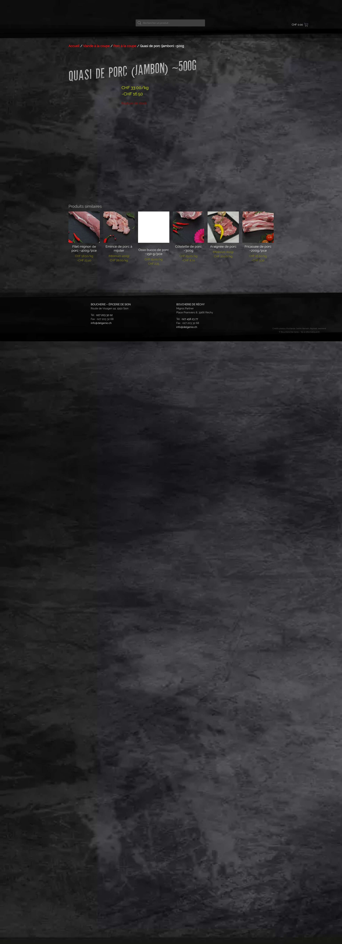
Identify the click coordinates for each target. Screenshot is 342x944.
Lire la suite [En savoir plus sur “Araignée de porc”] (223, 518)
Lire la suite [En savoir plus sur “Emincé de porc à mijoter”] (118, 522)
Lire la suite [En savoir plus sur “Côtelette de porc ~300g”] (188, 522)
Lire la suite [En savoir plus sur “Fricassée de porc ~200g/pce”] (258, 522)
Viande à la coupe (96, 297)
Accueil (74, 297)
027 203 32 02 (104, 565)
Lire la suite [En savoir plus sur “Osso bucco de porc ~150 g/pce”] (153, 525)
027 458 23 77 (190, 569)
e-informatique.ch (312, 583)
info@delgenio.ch (101, 573)
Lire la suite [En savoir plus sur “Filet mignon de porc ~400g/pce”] (84, 522)
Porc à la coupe (124, 297)
